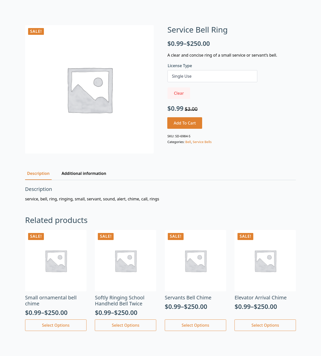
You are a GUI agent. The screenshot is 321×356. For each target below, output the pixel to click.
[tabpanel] (160, 194)
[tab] (38, 173)
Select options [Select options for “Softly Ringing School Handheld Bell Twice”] (125, 325)
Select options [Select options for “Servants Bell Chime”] (195, 325)
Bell (188, 142)
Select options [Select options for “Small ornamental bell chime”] (55, 325)
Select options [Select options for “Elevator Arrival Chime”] (265, 325)
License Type (180, 66)
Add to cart (185, 123)
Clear (179, 93)
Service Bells (202, 142)
